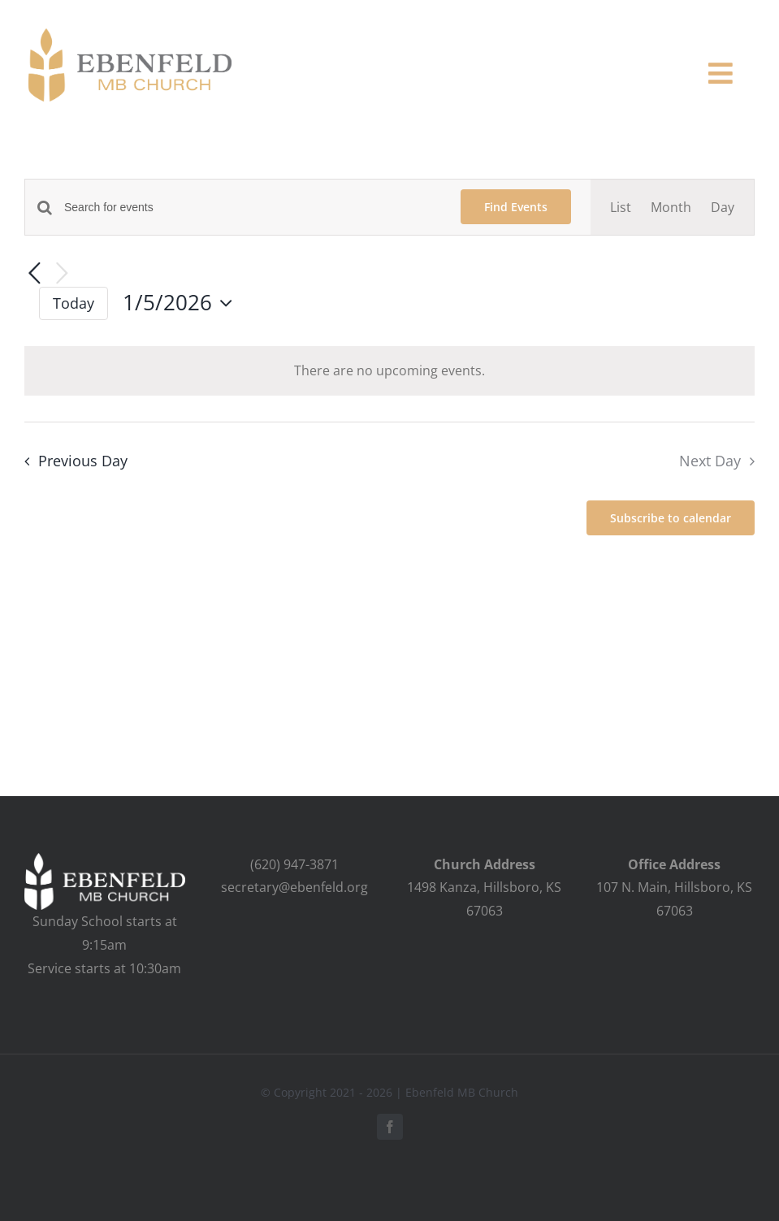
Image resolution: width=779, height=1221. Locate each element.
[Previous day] (34, 274)
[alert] (389, 371)
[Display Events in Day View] (722, 208)
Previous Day (83, 460)
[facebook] (390, 1127)
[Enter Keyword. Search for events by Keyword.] (252, 207)
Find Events (515, 206)
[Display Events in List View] (620, 208)
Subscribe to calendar (670, 518)
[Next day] (61, 274)
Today (73, 303)
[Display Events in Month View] (671, 208)
